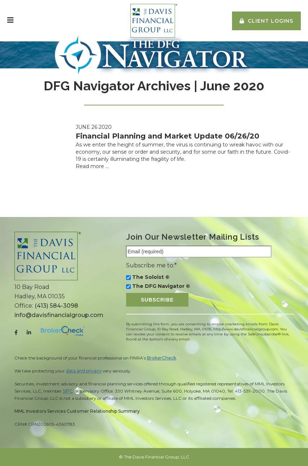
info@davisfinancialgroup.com (58, 315)
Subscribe (157, 300)
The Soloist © (151, 277)
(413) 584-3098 (56, 305)
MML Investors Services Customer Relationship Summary (77, 411)
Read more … (92, 166)
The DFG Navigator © (161, 286)
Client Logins (270, 21)
